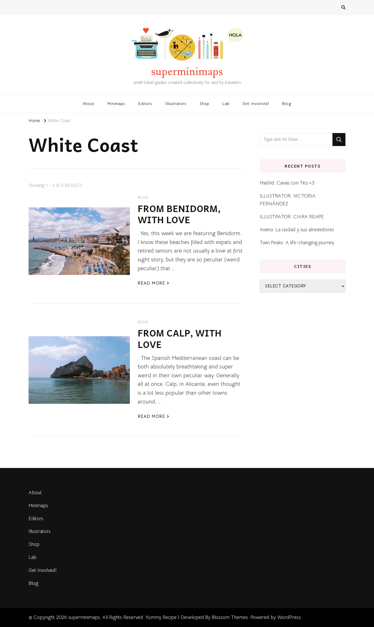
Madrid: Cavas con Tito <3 (287, 183)
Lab (226, 103)
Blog (286, 103)
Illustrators (175, 103)
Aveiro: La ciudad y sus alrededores (297, 230)
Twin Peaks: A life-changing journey (297, 243)
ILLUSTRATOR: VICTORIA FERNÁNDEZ (288, 200)
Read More (153, 283)
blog (143, 197)
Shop (204, 103)
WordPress (289, 617)
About (88, 103)
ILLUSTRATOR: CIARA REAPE (292, 217)
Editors (145, 103)
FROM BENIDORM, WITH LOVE (179, 214)
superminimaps (187, 72)
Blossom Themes (230, 617)
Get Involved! (256, 103)
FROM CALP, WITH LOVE (180, 338)
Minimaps (116, 103)
